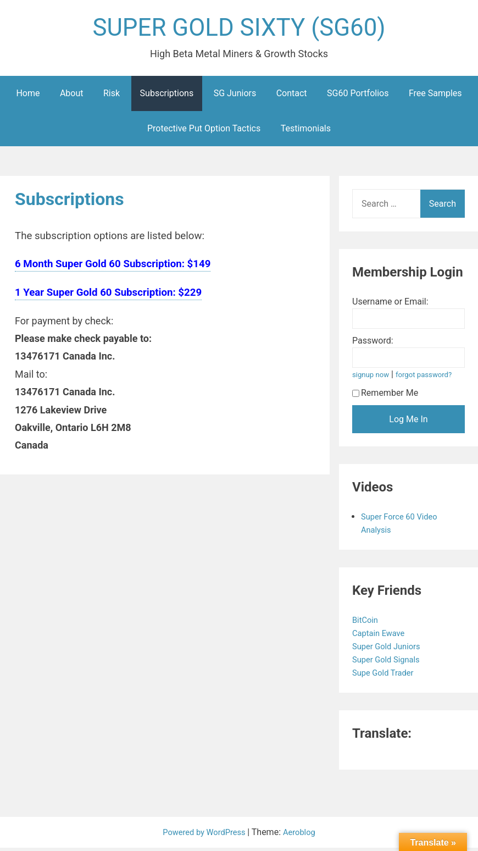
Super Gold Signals (390, 662)
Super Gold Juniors (390, 649)
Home (28, 96)
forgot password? (429, 378)
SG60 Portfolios (357, 96)
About (72, 96)
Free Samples (435, 96)
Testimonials (306, 131)
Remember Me (385, 396)
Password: (372, 344)
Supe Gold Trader (386, 676)
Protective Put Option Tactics (203, 131)
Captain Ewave (382, 636)
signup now (372, 378)
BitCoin (367, 623)
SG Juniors (235, 96)
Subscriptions (167, 96)
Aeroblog (303, 835)
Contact (291, 96)
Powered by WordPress (203, 835)
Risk (111, 96)
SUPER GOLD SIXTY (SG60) (239, 29)
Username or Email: (390, 305)
